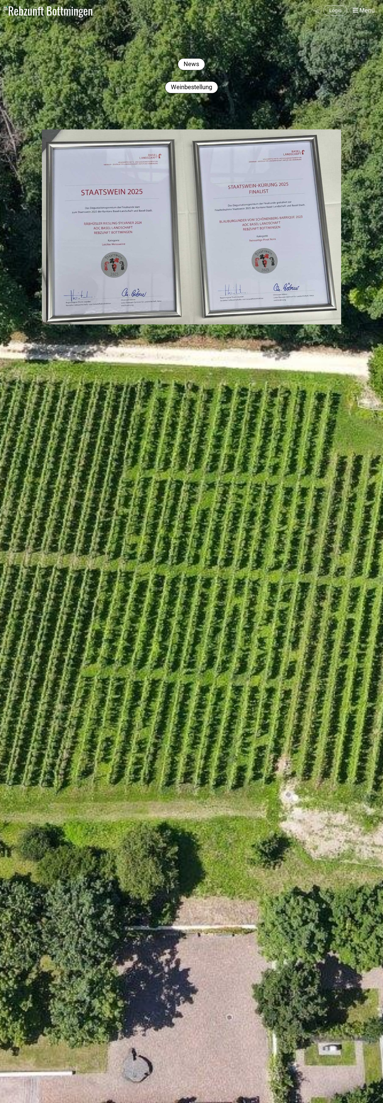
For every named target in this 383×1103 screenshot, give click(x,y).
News (191, 64)
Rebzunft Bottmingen (50, 10)
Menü (364, 10)
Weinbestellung (191, 87)
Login (335, 10)
